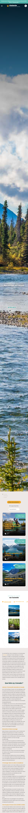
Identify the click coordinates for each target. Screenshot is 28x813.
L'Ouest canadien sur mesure (13, 554)
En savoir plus (15, 2)
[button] (2, 5)
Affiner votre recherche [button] (13, 502)
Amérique (5, 655)
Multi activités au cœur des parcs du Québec (12, 526)
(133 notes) (18, 307)
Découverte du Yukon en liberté (14, 579)
